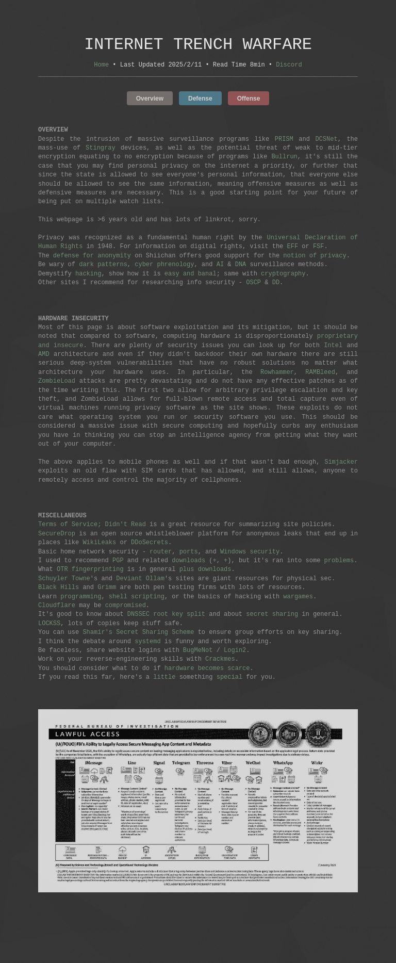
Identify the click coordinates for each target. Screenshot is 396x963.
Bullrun (284, 158)
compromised (125, 606)
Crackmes (220, 660)
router (161, 553)
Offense (248, 99)
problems (339, 562)
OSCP (253, 284)
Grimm (106, 588)
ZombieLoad (56, 382)
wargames (298, 598)
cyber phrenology (164, 266)
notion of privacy (314, 257)
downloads (188, 562)
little (164, 678)
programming (80, 598)
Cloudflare (56, 606)
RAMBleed (320, 373)
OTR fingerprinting (90, 570)
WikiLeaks (99, 544)
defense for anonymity (92, 257)
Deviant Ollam (140, 580)
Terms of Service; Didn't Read (92, 525)
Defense (200, 99)
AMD (44, 355)
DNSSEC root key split (166, 615)
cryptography (283, 275)
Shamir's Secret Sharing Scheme (138, 633)
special (229, 678)
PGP (118, 562)
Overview (149, 99)
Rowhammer (277, 373)
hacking (88, 275)
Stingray (101, 149)
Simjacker (341, 463)
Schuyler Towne (64, 580)
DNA (240, 266)
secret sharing (272, 615)
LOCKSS (49, 625)
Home (101, 66)
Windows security (249, 553)
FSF (318, 247)
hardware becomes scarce (207, 669)
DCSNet (326, 140)
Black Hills (58, 588)
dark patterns (103, 266)
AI (220, 266)
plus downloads (205, 570)
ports (188, 553)
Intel (333, 346)
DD (275, 284)
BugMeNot (198, 651)
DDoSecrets (149, 544)
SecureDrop (56, 535)
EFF (292, 247)
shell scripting (136, 598)
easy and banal (190, 275)
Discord (289, 66)
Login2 (235, 651)
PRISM (284, 140)
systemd (147, 643)
